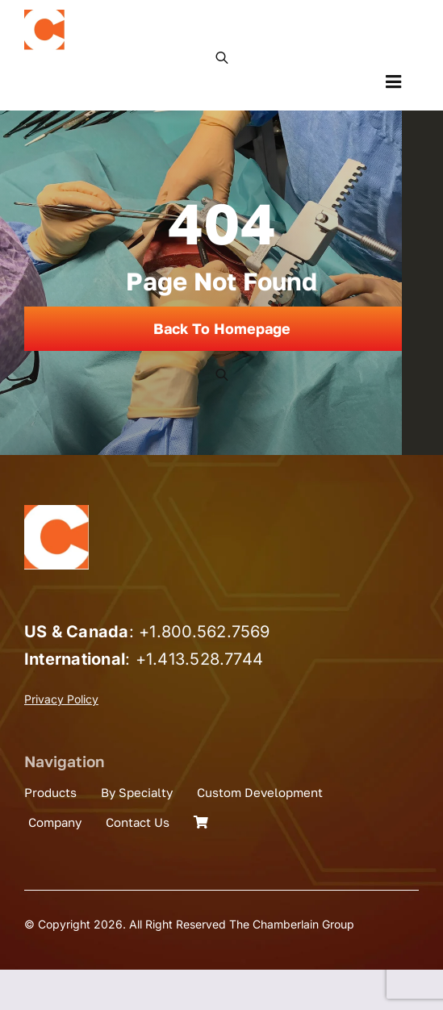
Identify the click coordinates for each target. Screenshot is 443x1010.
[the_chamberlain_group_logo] (44, 16)
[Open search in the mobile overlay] (222, 56)
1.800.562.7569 (209, 631)
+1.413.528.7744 (200, 659)
